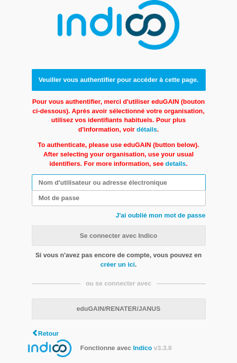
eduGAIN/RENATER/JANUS (118, 308)
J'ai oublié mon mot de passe (161, 215)
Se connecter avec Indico (118, 235)
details (175, 163)
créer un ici (117, 264)
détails (147, 129)
